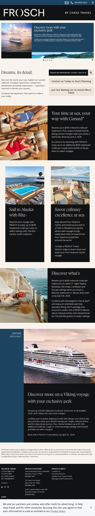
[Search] (91, 73)
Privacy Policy (58, 511)
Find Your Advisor (58, 474)
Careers (4, 483)
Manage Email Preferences (62, 479)
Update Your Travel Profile (62, 476)
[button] (91, 508)
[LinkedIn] (2, 487)
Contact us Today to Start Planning (71, 81)
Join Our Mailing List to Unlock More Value (71, 91)
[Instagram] (8, 487)
